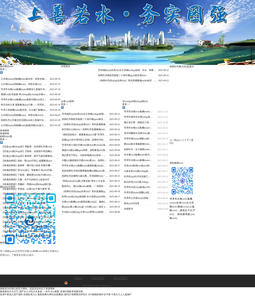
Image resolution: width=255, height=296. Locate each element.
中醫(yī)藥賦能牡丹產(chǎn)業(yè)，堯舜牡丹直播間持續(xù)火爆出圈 (85, 160)
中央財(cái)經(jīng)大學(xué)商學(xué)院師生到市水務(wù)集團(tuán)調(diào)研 (85, 212)
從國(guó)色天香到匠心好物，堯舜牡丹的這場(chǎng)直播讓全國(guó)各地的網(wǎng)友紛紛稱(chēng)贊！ (85, 140)
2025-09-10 (55, 79)
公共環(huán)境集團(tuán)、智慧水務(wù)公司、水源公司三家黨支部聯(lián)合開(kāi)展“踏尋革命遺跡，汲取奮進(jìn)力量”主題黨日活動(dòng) (24, 115)
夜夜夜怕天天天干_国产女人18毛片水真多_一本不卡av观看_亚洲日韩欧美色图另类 (41, 291)
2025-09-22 (163, 70)
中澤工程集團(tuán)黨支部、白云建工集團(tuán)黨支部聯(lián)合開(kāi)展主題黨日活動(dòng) (24, 110)
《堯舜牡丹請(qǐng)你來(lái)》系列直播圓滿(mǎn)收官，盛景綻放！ (127, 80)
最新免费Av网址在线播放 (50, 294)
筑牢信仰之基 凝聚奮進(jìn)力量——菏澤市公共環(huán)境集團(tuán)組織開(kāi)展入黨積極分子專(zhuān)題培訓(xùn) (24, 105)
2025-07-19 (55, 84)
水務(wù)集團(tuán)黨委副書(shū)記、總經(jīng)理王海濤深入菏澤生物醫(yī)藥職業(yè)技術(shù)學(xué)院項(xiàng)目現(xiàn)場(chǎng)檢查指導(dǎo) (85, 202)
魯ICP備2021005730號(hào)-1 (97, 285)
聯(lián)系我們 (120, 278)
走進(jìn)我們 (97, 278)
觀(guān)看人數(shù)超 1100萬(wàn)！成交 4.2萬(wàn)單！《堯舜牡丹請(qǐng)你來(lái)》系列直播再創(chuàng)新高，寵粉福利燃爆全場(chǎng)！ (85, 207)
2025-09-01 (114, 160)
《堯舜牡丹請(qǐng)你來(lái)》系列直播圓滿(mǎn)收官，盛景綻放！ (85, 124)
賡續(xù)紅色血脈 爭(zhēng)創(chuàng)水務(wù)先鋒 (24, 94)
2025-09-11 (114, 134)
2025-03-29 (55, 120)
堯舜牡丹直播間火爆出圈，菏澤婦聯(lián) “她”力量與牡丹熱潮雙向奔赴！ (85, 176)
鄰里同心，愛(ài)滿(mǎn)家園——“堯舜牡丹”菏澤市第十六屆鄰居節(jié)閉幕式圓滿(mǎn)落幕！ (85, 186)
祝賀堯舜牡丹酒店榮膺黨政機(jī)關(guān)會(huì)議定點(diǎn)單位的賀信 (85, 171)
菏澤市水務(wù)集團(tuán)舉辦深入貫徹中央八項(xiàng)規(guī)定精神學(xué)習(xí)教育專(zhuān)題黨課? (24, 89)
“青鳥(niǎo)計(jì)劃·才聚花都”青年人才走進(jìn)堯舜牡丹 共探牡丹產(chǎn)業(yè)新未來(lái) (85, 181)
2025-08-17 (114, 196)
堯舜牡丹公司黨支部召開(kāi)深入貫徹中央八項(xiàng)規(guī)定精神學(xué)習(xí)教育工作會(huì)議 (24, 120)
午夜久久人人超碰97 (121, 294)
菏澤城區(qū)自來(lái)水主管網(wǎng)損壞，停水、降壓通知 (127, 70)
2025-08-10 (114, 207)
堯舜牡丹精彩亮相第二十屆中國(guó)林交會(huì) (122, 75)
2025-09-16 (114, 129)
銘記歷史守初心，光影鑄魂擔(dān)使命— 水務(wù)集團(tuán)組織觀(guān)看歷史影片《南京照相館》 (85, 155)
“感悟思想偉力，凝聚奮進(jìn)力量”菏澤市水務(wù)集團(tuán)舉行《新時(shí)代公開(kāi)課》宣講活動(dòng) (85, 134)
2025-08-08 (114, 212)
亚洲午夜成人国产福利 (11, 294)
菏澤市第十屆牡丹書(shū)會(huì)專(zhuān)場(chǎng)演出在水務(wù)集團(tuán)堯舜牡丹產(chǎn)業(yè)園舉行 (85, 145)
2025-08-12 (114, 202)
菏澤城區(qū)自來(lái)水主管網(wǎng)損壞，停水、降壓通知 (85, 114)
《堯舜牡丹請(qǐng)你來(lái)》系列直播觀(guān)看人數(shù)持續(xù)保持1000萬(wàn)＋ (85, 191)
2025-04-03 (55, 115)
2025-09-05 (114, 145)
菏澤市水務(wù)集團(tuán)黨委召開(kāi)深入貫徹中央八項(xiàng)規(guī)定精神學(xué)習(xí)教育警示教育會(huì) (24, 99)
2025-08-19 (114, 186)
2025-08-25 (114, 176)
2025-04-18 (55, 110)
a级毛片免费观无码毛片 (75, 294)
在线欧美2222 (30, 294)
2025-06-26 (55, 94)
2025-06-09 (55, 99)
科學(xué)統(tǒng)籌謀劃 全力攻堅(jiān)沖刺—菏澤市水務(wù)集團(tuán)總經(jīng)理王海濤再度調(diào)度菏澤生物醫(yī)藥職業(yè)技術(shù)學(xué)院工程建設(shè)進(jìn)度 (85, 196)
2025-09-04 (114, 150)
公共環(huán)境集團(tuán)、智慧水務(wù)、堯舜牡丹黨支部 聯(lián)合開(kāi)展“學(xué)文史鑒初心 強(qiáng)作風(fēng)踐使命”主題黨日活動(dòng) (24, 84)
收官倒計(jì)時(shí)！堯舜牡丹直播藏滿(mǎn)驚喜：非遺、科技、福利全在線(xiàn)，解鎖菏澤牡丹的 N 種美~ (85, 129)
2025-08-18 (114, 191)
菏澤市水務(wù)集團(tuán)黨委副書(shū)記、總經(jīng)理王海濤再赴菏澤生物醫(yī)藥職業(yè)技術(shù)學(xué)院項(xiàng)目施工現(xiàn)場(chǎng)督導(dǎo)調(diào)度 (85, 165)
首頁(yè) (78, 278)
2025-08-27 (114, 165)
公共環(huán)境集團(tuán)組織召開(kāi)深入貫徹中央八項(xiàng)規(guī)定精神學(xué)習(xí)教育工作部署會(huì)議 (24, 125)
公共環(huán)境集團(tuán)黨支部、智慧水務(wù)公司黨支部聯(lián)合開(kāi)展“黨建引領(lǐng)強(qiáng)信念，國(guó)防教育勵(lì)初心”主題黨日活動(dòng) (24, 79)
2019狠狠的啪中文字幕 (99, 294)
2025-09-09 (114, 140)
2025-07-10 (55, 89)
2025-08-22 (114, 181)
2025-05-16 (55, 105)
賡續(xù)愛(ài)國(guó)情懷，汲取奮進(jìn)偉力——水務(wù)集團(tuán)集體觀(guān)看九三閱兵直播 (85, 150)
